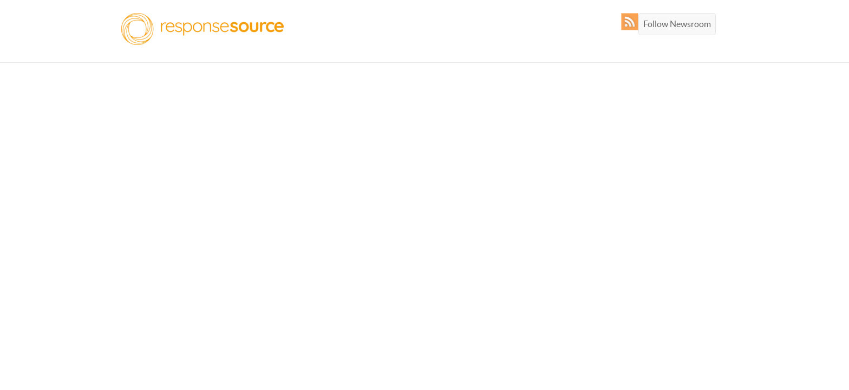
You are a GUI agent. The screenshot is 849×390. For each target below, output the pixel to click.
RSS (632, 22)
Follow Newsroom (677, 24)
